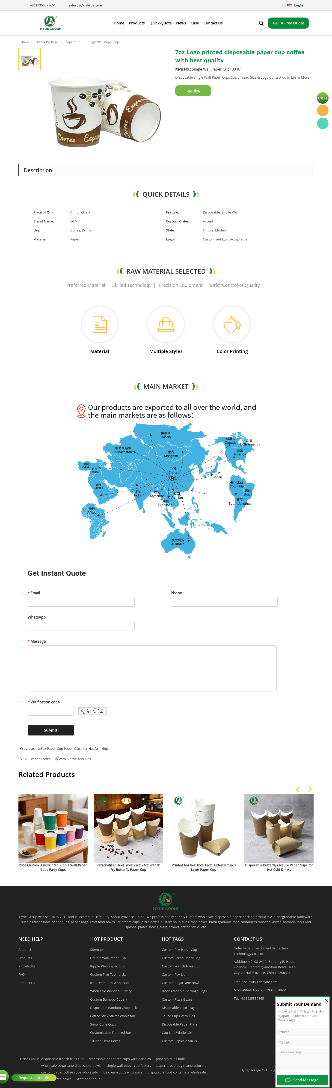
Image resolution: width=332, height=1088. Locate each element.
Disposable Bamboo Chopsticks (114, 1007)
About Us (25, 949)
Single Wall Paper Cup (103, 42)
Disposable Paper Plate (179, 1024)
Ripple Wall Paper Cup (107, 966)
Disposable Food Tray (178, 1007)
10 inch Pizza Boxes (105, 1041)
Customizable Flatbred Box (110, 1032)
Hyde (323, 110)
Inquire (193, 91)
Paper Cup (72, 42)
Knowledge (27, 966)
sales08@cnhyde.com (85, 5)
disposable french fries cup (62, 1059)
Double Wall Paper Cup (108, 958)
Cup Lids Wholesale (177, 1032)
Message (37, 641)
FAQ (21, 974)
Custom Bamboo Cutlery (108, 999)
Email (34, 593)
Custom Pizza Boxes (177, 999)
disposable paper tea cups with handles (120, 1059)
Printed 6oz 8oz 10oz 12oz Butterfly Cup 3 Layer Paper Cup (204, 867)
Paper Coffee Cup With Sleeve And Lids (61, 759)
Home (25, 42)
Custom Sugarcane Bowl (180, 983)
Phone (176, 593)
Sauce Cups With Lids (178, 1016)
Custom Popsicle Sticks (179, 1041)
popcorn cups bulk (170, 1059)
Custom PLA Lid (174, 974)
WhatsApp (37, 617)
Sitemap (96, 949)
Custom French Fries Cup (181, 966)
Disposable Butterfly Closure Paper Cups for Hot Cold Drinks (279, 867)
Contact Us (26, 983)
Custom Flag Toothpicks (108, 974)
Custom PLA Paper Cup (179, 949)
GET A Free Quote (288, 23)
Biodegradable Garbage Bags (184, 991)
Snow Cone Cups (103, 1024)
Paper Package (47, 42)
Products (25, 958)
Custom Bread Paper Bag (181, 958)
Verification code (44, 702)
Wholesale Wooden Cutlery (111, 991)
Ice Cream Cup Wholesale (110, 983)
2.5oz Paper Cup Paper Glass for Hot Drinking (73, 748)
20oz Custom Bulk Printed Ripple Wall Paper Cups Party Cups (53, 867)
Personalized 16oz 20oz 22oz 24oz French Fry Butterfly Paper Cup (128, 867)
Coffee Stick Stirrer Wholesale (113, 1016)
